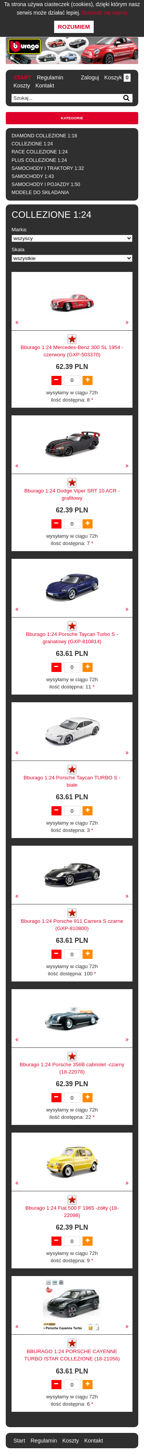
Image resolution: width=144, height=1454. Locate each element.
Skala (18, 249)
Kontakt (44, 85)
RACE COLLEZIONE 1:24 (40, 152)
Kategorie (72, 118)
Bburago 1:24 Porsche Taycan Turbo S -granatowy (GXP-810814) (72, 637)
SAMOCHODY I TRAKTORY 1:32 (48, 168)
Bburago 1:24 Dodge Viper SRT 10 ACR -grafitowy (71, 494)
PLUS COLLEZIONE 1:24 (39, 160)
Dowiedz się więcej (104, 13)
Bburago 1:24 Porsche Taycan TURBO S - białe (71, 781)
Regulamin (50, 77)
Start (22, 77)
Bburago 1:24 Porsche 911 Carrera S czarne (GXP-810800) (72, 924)
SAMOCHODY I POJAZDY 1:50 (46, 184)
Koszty (21, 85)
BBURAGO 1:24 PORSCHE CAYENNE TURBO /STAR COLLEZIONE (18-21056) (72, 1355)
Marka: (19, 229)
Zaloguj (90, 77)
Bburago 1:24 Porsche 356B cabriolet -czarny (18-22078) (72, 1068)
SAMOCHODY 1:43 (33, 176)
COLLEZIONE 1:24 (32, 144)
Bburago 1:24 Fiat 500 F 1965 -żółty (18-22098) (72, 1211)
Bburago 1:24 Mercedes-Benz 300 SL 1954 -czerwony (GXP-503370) (72, 350)
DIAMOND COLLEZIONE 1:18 (44, 135)
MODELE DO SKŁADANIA (40, 192)
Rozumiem (74, 26)
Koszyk (117, 77)
